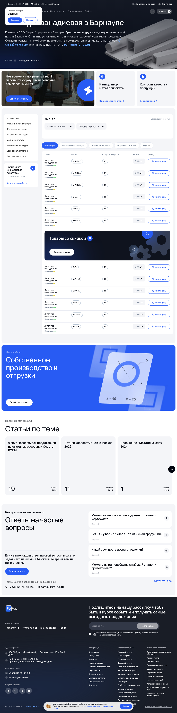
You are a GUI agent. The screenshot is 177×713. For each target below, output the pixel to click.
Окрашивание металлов (157, 665)
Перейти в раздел (19, 402)
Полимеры (122, 682)
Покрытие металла (155, 676)
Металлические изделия (128, 678)
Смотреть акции (62, 252)
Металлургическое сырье (128, 674)
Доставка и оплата (145, 4)
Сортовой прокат (125, 659)
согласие (102, 633)
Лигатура (13, 118)
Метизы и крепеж (125, 689)
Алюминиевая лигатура (19, 124)
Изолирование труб (155, 680)
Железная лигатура (17, 129)
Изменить (30, 20)
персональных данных (131, 633)
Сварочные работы (155, 669)
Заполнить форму (19, 99)
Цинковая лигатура (16, 156)
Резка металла (153, 658)
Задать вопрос (17, 571)
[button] (171, 469)
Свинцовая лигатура (17, 151)
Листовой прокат (125, 652)
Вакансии (93, 659)
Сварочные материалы (127, 696)
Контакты (167, 4)
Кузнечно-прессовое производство (155, 694)
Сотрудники (94, 656)
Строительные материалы (128, 700)
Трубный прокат (124, 656)
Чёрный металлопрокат (127, 670)
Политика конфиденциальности (158, 706)
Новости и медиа (96, 663)
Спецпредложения (96, 682)
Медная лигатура (16, 140)
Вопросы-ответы (96, 674)
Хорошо (126, 706)
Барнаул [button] (11, 4)
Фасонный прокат (125, 663)
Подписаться (148, 626)
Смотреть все (162, 581)
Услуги (44, 11)
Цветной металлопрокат (128, 667)
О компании (94, 652)
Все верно (15, 20)
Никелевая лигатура (17, 145)
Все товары (50, 145)
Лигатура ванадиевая (51, 162)
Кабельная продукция (127, 693)
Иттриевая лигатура (17, 134)
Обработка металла (155, 673)
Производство (57, 11)
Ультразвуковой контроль (157, 684)
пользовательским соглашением (106, 635)
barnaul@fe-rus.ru (52, 4)
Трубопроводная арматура (129, 685)
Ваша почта (98, 626)
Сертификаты (94, 670)
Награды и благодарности (100, 667)
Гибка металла (153, 661)
